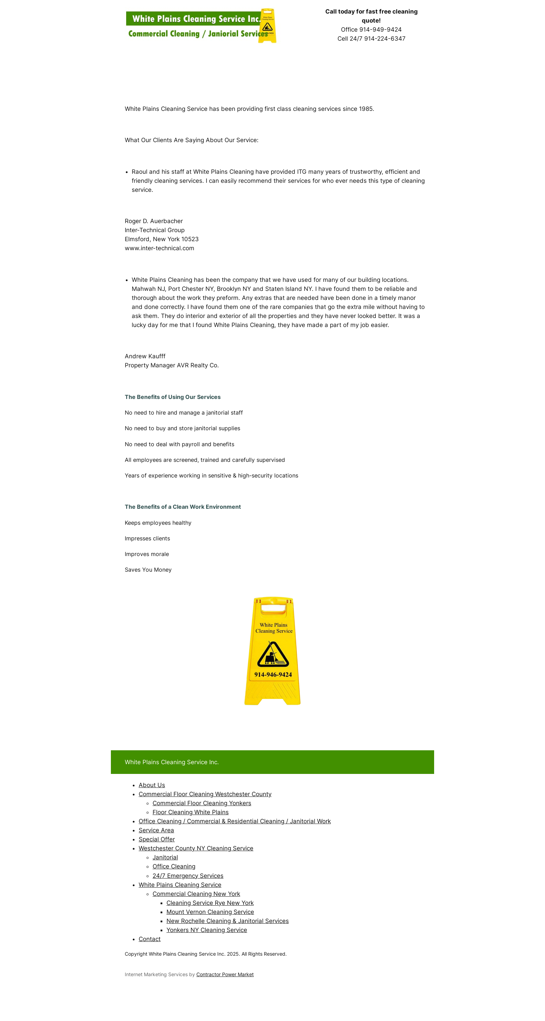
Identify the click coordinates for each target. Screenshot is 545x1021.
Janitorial (165, 857)
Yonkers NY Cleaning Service (206, 929)
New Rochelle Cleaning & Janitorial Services (227, 920)
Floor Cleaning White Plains (191, 812)
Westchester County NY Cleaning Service (196, 848)
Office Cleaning (174, 866)
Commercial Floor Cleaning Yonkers (202, 803)
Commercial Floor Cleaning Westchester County (205, 794)
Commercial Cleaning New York (196, 893)
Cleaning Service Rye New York (210, 902)
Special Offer (157, 839)
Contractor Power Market (225, 974)
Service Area (156, 830)
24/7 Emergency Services (188, 875)
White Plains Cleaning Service (180, 884)
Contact (150, 939)
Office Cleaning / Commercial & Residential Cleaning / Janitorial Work (235, 821)
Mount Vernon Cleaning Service (210, 911)
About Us (152, 785)
